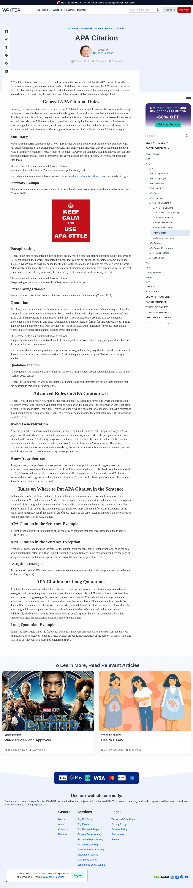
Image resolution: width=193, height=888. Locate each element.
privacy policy (47, 877)
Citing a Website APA (163, 227)
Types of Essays (157, 307)
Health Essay (112, 740)
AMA (148, 159)
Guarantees (117, 834)
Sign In (170, 10)
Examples (152, 291)
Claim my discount (168, 124)
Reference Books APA (163, 238)
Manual (62, 819)
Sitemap (115, 839)
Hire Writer (184, 10)
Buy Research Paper (88, 829)
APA (151, 169)
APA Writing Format (158, 173)
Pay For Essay (85, 819)
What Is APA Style (157, 188)
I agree (78, 875)
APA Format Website (163, 217)
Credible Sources (158, 317)
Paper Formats (153, 154)
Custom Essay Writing (89, 834)
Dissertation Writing (87, 854)
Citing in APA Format (163, 222)
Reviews (62, 834)
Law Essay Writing (87, 859)
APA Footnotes (156, 243)
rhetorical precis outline (85, 176)
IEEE (148, 282)
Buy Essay (83, 824)
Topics (150, 286)
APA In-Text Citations (163, 208)
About (61, 824)
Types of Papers (157, 312)
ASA (148, 263)
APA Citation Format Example (167, 212)
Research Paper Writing (90, 839)
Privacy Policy (119, 824)
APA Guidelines (156, 183)
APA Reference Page (159, 253)
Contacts (63, 829)
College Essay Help (87, 844)
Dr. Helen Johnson (103, 53)
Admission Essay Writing (90, 849)
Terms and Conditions (123, 819)
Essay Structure (158, 296)
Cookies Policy (119, 829)
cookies (60, 877)
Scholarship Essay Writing (91, 864)
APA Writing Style (157, 178)
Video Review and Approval (28, 740)
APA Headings (156, 198)
